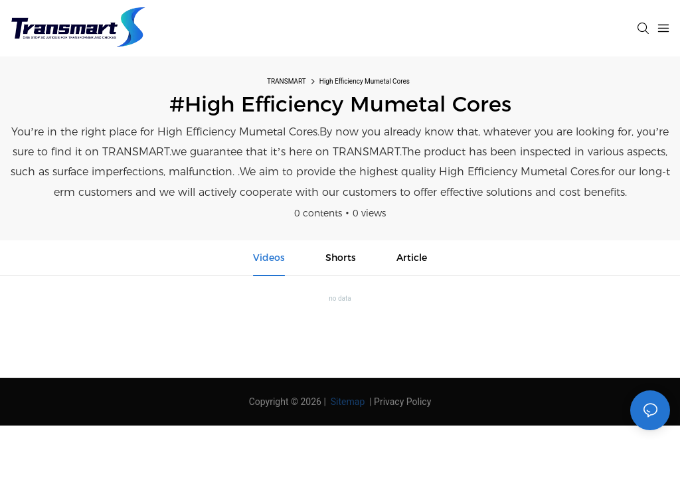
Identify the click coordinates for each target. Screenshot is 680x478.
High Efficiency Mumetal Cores (364, 81)
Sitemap (346, 401)
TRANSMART (286, 81)
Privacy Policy (402, 401)
